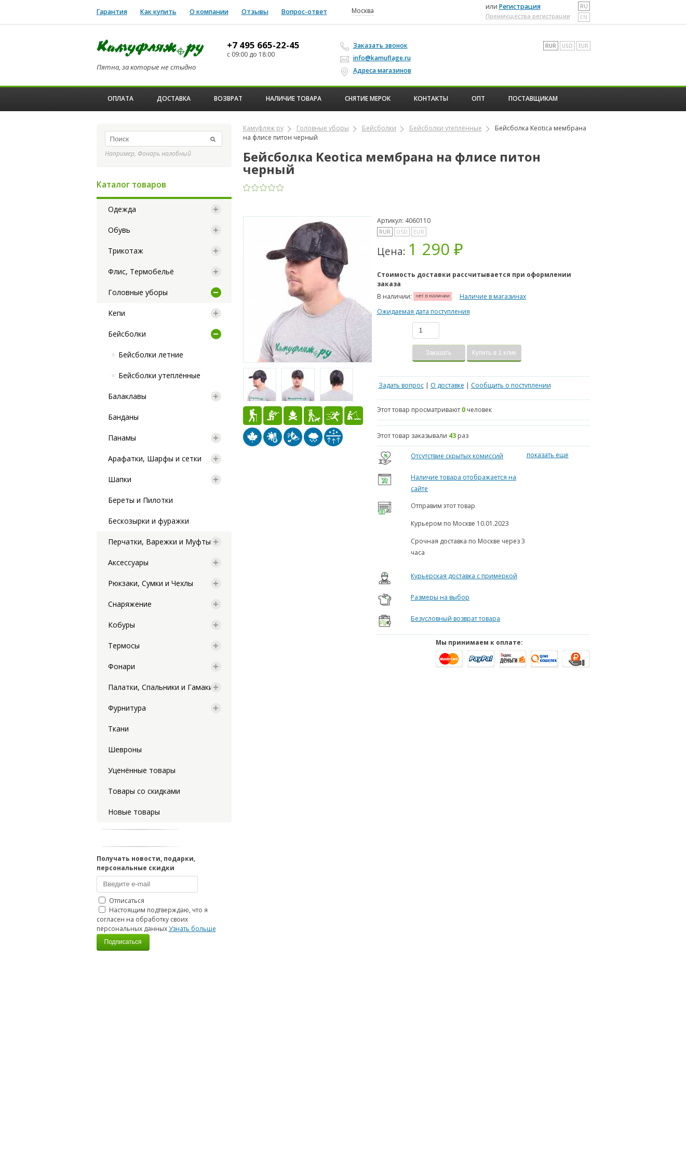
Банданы (123, 417)
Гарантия (112, 11)
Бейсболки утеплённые (159, 375)
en (583, 17)
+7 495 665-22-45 (263, 45)
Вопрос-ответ (304, 11)
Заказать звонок (375, 45)
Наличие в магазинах (493, 296)
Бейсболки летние (150, 355)
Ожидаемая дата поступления (423, 311)
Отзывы (254, 11)
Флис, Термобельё (141, 271)
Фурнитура (127, 708)
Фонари (121, 666)
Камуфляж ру (263, 128)
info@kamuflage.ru (377, 58)
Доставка (174, 98)
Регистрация (520, 6)
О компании (209, 11)
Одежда (122, 209)
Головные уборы (138, 292)
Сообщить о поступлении (511, 385)
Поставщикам (533, 98)
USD (567, 45)
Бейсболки (127, 334)
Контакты (431, 98)
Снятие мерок (368, 98)
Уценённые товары (142, 770)
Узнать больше (192, 928)
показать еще (548, 454)
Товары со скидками (144, 791)
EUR (583, 45)
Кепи (116, 313)
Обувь (119, 230)
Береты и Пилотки (140, 500)
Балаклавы (127, 396)
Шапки (119, 479)
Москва (363, 11)
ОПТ (478, 98)
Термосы (124, 645)
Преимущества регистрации (528, 16)
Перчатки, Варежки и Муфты (159, 542)
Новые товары (134, 812)
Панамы (122, 438)
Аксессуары (128, 562)
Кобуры (121, 625)
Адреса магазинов (377, 70)
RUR (550, 45)
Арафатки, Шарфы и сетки (154, 458)
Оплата (120, 98)
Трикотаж (125, 251)
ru (584, 6)
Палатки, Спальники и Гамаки (160, 687)
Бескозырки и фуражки (148, 521)
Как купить (158, 11)
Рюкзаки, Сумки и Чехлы (150, 583)
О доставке (447, 385)
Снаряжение (130, 604)
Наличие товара (293, 98)
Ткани (118, 729)
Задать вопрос (401, 385)
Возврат (228, 98)
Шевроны (125, 749)
